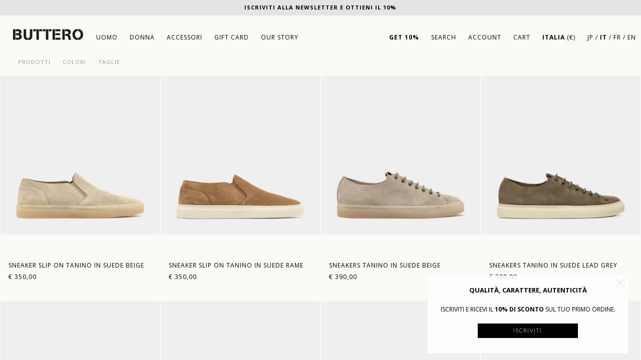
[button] (620, 283)
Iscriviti (527, 330)
